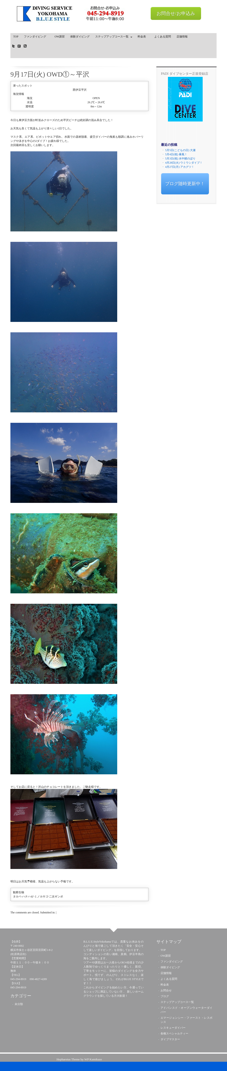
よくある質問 (162, 36)
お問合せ (166, 990)
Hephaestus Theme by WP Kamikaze (79, 1059)
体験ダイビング (80, 36)
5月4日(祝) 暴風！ (176, 154)
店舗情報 (182, 36)
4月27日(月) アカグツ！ (179, 166)
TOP (15, 36)
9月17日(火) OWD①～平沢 (49, 74)
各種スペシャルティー (174, 1033)
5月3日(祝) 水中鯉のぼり (180, 158)
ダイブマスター (170, 1039)
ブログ (165, 996)
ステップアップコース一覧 (112, 37)
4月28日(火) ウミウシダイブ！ (183, 162)
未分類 (19, 1004)
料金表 (143, 36)
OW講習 (59, 36)
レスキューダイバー (173, 1027)
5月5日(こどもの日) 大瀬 (180, 150)
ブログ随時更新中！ (185, 183)
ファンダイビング (36, 36)
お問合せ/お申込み (176, 13)
